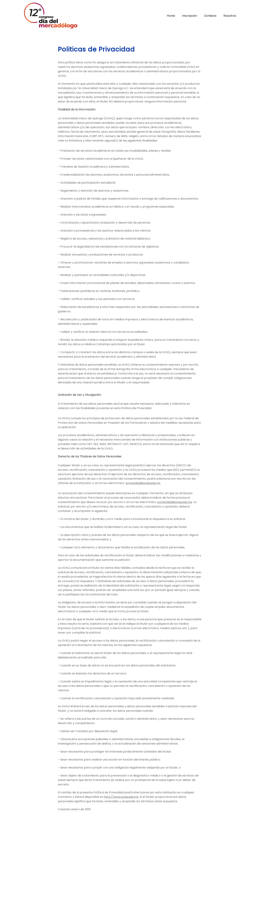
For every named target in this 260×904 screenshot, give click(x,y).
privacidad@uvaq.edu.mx (143, 487)
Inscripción (189, 15)
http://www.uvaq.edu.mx (121, 801)
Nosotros (230, 15)
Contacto (210, 15)
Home (171, 15)
